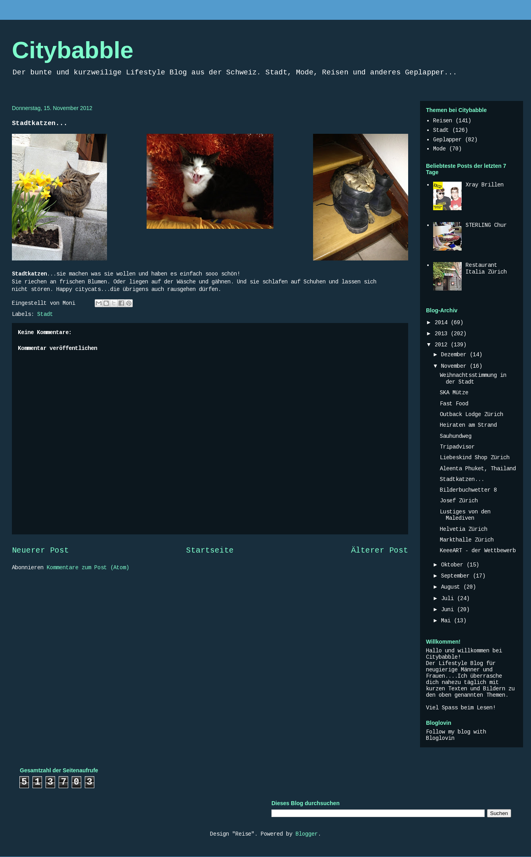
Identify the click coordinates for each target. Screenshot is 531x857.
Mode (439, 149)
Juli (449, 598)
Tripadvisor (457, 447)
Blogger (307, 834)
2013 (443, 334)
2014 (443, 322)
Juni (449, 609)
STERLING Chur (486, 225)
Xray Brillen (485, 185)
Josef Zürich (459, 501)
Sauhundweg (456, 436)
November (455, 366)
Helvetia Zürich (463, 529)
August (452, 587)
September (457, 576)
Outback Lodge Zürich (471, 414)
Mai (447, 621)
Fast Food (454, 404)
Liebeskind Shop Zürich (475, 457)
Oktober (453, 565)
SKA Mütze (454, 393)
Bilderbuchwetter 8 (468, 490)
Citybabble (73, 50)
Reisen (442, 121)
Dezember (455, 355)
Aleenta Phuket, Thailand (478, 469)
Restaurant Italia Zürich (486, 268)
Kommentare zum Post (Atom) (88, 567)
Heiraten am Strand (468, 425)
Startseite (210, 550)
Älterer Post (379, 550)
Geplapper (447, 140)
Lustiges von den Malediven (465, 515)
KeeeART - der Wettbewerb (478, 550)
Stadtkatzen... (462, 479)
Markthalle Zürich (467, 540)
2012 (443, 345)
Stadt (45, 314)
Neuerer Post (40, 550)
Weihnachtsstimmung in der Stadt (473, 378)
